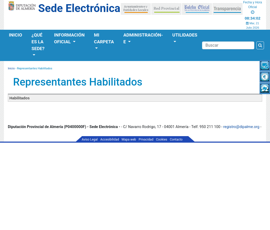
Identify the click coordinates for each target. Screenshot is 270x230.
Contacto (176, 139)
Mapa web (129, 139)
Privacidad (146, 139)
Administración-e (143, 38)
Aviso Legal (90, 139)
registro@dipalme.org (241, 127)
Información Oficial (69, 38)
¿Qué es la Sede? (38, 41)
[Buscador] (228, 45)
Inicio (15, 35)
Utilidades (184, 35)
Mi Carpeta (104, 38)
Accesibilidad (109, 139)
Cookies (161, 139)
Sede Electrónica (79, 8)
